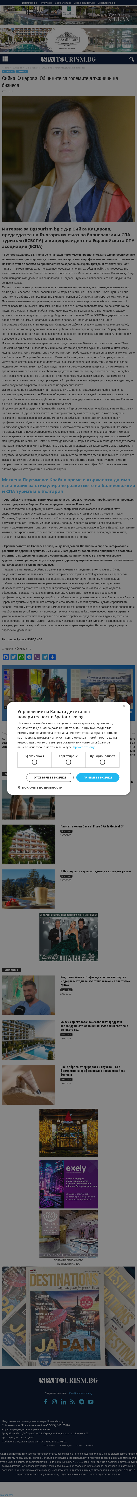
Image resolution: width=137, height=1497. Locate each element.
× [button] (123, 706)
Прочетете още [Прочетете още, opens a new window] (84, 747)
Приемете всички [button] (98, 777)
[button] (40, 787)
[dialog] (68, 748)
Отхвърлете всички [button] (50, 777)
